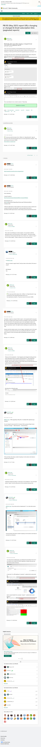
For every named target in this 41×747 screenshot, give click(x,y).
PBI (31, 110)
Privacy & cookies (3, 736)
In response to (10, 130)
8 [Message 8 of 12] (7, 213)
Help (31, 13)
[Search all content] (26, 16)
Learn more (3, 4)
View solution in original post (9, 141)
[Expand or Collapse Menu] (1, 11)
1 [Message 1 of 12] (7, 114)
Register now (36, 19)
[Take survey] (8, 656)
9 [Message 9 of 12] (8, 240)
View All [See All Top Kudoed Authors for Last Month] (6, 707)
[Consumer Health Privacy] (20, 743)
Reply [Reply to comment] (34, 148)
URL (14, 111)
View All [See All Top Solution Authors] (6, 683)
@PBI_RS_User (9, 260)
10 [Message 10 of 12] (9, 274)
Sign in (28, 13)
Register (23, 13)
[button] (27, 33)
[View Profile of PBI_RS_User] (9, 38)
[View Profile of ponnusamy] (9, 412)
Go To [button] (35, 13)
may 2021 (22, 110)
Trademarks (3, 739)
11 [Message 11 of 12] (7, 145)
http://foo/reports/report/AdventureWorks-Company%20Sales (16, 197)
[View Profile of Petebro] (12, 163)
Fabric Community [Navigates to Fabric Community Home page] (13, 8)
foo (7, 202)
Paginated (27, 110)
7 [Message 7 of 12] (8, 401)
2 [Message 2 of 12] (7, 462)
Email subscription (11, 110)
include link (17, 110)
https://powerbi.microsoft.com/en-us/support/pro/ (14, 171)
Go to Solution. (22, 105)
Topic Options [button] (34, 33)
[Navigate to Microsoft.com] (4, 8)
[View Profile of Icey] (13, 251)
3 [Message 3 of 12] (8, 486)
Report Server (7, 111)
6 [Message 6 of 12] (7, 337)
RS (11, 111)
